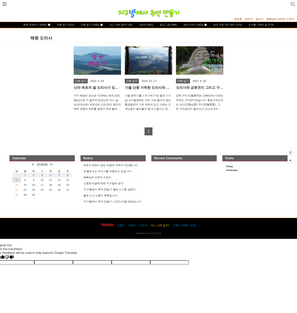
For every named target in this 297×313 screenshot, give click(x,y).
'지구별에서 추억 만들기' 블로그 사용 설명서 (109, 189)
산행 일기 (91, 25)
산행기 (121, 225)
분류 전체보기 (36, 25)
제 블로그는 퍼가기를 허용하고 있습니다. (107, 171)
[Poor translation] (9, 257)
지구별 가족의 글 (261, 25)
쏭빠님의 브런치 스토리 (280, 18)
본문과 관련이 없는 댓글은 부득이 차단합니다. (110, 165)
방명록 (238, 18)
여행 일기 (65, 25)
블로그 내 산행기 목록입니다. (100, 195)
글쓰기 (259, 18)
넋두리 (145, 25)
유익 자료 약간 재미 (227, 25)
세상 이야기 (195, 25)
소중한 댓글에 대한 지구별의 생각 (103, 183)
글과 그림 (168, 25)
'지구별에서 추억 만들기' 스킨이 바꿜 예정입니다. (112, 201)
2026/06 (42, 164)
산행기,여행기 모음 (184, 225)
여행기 (132, 225)
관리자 (249, 18)
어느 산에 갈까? (120, 25)
